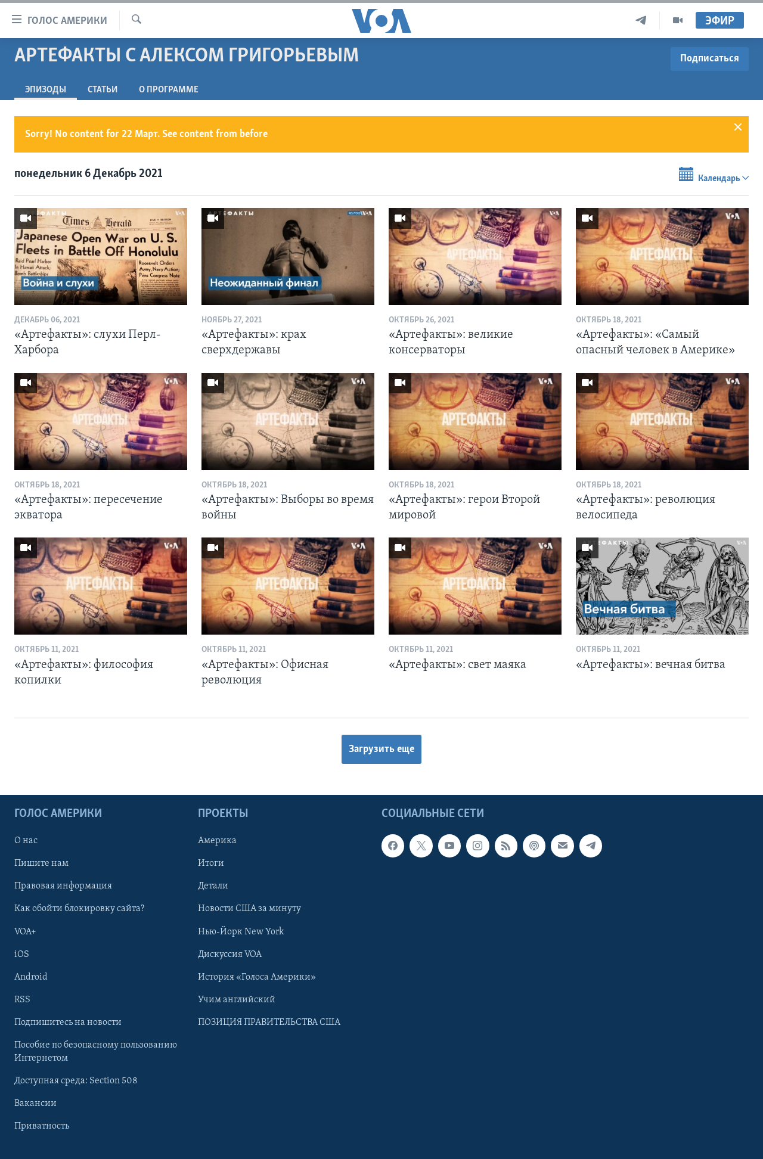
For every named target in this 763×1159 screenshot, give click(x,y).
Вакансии (35, 1103)
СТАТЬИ (102, 90)
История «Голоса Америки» (257, 977)
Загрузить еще (381, 749)
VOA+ (25, 932)
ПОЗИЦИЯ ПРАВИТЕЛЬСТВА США (269, 1022)
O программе (168, 90)
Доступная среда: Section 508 (76, 1081)
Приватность (41, 1126)
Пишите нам (41, 864)
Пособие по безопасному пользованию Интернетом (95, 1051)
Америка (217, 841)
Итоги (211, 864)
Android (31, 977)
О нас (26, 841)
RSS (22, 1000)
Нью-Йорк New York (241, 932)
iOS (21, 954)
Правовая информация (63, 886)
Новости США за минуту (249, 909)
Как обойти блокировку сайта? (79, 909)
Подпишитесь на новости (68, 1022)
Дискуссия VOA (230, 954)
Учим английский (236, 1000)
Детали (213, 886)
